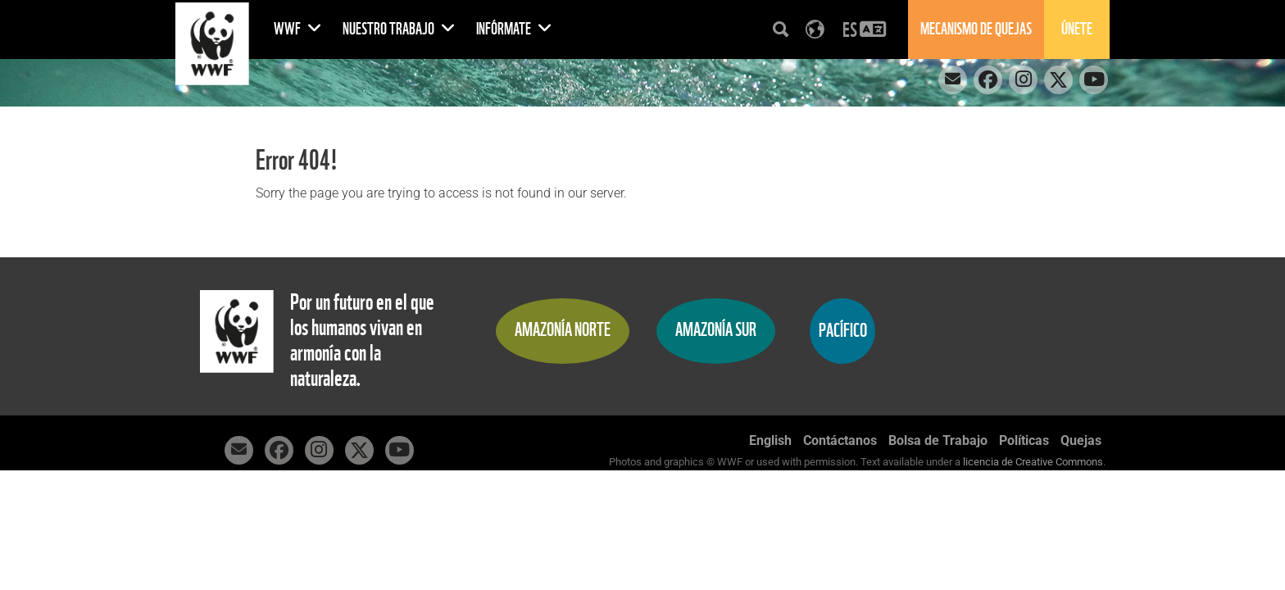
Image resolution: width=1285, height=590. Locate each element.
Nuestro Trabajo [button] (399, 29)
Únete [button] (1076, 29)
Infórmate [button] (514, 29)
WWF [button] (298, 29)
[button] (865, 29)
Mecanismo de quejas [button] (976, 29)
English (770, 440)
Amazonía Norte (563, 330)
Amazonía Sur (715, 330)
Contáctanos (840, 440)
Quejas (1080, 440)
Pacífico (843, 331)
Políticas (1024, 440)
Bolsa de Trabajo (938, 440)
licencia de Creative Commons (1033, 462)
